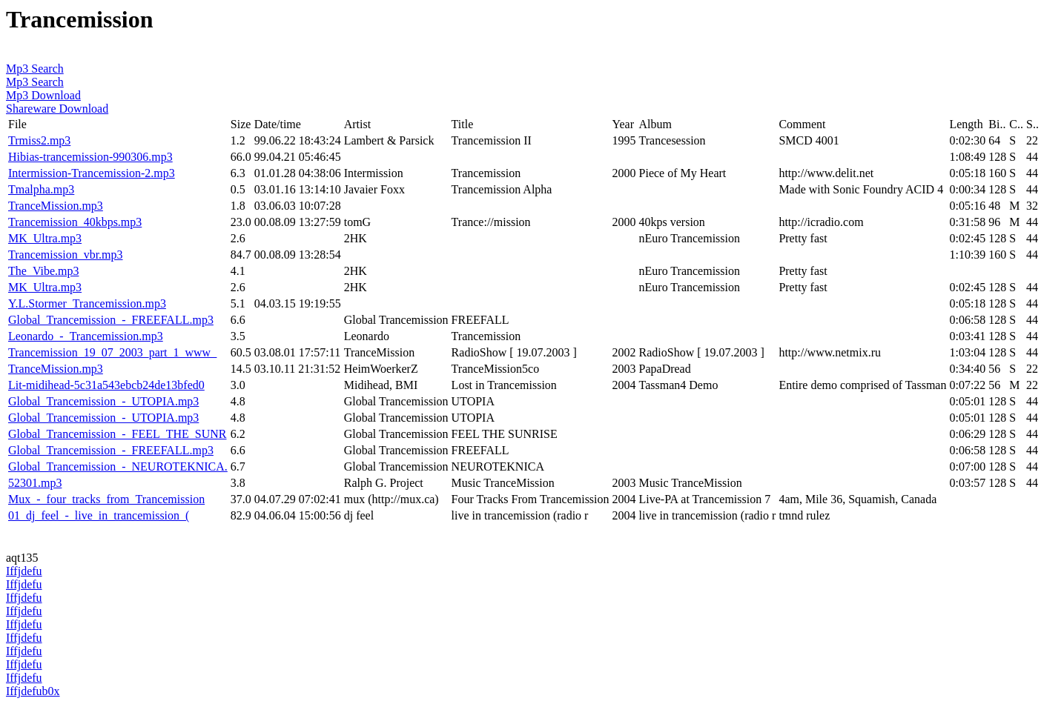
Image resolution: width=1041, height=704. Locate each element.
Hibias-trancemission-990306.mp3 (90, 156)
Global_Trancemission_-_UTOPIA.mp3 (103, 401)
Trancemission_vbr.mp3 (65, 254)
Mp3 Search (35, 68)
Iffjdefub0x (33, 691)
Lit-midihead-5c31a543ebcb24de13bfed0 (106, 385)
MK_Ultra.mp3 (45, 238)
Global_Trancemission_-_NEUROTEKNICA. (118, 466)
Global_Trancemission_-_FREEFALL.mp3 (111, 319)
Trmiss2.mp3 (39, 140)
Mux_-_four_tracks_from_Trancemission (106, 499)
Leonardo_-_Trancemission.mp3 (85, 336)
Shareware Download (57, 108)
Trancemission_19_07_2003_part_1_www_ (112, 352)
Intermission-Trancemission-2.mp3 (91, 173)
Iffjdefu (24, 571)
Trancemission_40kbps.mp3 (75, 222)
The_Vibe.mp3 (43, 271)
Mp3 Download (43, 95)
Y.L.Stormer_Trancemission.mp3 (87, 303)
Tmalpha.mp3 (41, 189)
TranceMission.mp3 (55, 205)
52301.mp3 (35, 482)
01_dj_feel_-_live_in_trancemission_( (98, 515)
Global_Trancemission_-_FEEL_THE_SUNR (117, 434)
